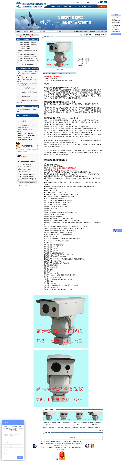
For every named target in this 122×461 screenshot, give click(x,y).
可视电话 (81, 31)
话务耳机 (102, 31)
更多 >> (101, 430)
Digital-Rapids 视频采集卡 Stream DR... (28, 72)
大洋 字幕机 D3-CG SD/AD (24, 86)
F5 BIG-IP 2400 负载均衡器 (25, 48)
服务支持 (77, 6)
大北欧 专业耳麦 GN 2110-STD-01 (26, 121)
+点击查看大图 (59, 69)
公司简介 (59, 6)
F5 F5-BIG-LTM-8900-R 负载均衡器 (27, 54)
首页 (87, 35)
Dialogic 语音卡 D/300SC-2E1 (25, 123)
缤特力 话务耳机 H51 (23, 127)
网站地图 (79, 441)
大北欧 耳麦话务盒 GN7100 (25, 139)
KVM (98, 31)
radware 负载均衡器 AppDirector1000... (27, 56)
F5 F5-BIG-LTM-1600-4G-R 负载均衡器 (27, 42)
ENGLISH (102, 6)
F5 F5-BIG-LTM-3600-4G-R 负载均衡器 (27, 44)
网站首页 (52, 6)
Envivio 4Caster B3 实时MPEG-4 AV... (27, 78)
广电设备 (91, 31)
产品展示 (65, 6)
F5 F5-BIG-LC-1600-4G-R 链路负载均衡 (28, 58)
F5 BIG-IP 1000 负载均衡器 (25, 46)
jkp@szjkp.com (27, 169)
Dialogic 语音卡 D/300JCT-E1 (25, 119)
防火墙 (94, 31)
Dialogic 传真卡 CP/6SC (24, 137)
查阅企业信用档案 (116, 22)
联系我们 (90, 6)
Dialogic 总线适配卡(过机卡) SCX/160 (27, 125)
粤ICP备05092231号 (62, 449)
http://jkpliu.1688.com (28, 176)
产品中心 (91, 35)
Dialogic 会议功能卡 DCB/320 (25, 133)
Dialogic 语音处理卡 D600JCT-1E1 (26, 135)
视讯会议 (86, 31)
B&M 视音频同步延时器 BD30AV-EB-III (27, 84)
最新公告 (71, 6)
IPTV (105, 31)
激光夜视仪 (97, 35)
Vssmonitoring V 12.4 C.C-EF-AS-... (27, 65)
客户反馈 (84, 6)
